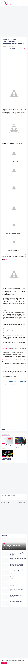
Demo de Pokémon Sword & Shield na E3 (6, 459)
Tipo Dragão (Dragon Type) (16, 601)
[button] (1, 3)
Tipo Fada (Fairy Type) (15, 576)
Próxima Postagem (22, 502)
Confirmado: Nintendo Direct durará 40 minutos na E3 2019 (7, 446)
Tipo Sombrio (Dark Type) (15, 595)
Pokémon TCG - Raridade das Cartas (16, 583)
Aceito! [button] (4, 662)
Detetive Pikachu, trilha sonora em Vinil (20, 445)
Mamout (7, 429)
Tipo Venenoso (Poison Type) (16, 589)
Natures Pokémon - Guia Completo (18, 558)
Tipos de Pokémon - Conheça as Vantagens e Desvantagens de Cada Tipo (17, 553)
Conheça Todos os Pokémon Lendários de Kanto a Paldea (16, 565)
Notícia (12, 429)
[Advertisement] (14, 21)
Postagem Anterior (5, 502)
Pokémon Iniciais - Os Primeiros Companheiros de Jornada (17, 571)
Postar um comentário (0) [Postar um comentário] (14, 498)
